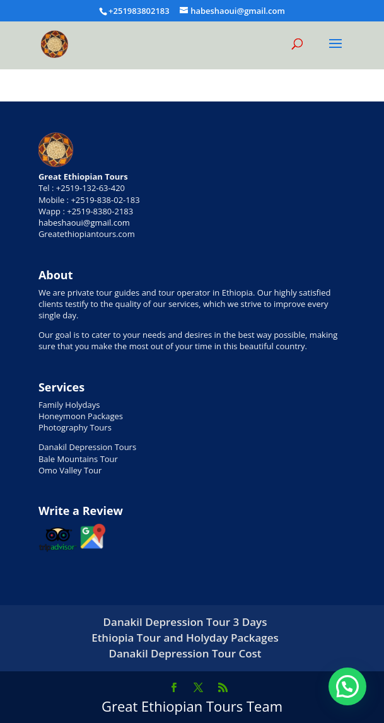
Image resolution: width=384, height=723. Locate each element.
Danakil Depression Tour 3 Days (185, 622)
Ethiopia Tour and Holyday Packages (185, 637)
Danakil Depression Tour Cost (184, 653)
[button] (347, 686)
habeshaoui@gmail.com (84, 222)
